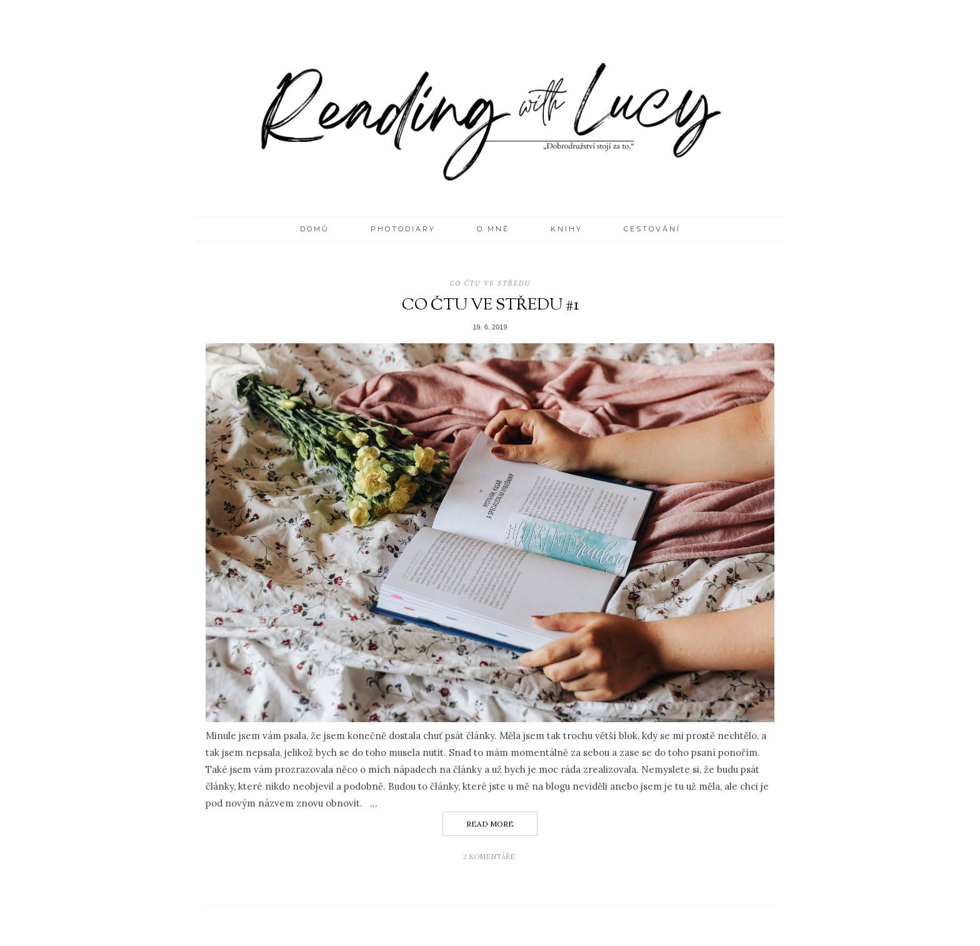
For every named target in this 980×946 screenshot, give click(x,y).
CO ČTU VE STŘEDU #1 (490, 305)
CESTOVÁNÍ (652, 228)
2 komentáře (490, 856)
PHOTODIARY (403, 228)
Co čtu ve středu (490, 283)
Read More (490, 823)
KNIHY (566, 228)
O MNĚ (493, 228)
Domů (314, 228)
